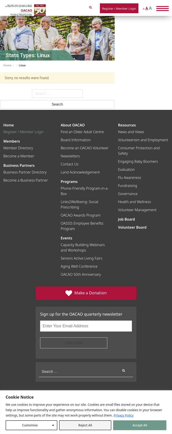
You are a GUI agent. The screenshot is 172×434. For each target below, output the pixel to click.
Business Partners (19, 165)
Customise (30, 425)
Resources (127, 125)
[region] (86, 412)
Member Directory (18, 147)
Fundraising (127, 185)
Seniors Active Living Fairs (81, 258)
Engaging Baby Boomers (138, 161)
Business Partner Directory (25, 172)
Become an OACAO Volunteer (84, 147)
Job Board (126, 219)
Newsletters (70, 156)
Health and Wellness (134, 201)
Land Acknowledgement (80, 172)
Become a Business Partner (25, 180)
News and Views (131, 131)
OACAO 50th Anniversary (81, 274)
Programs (69, 181)
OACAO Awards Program (81, 215)
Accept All (139, 425)
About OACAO (73, 125)
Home (7, 65)
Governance (128, 193)
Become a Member (18, 156)
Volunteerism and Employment (143, 139)
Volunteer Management (137, 209)
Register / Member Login (119, 9)
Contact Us (69, 164)
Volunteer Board (132, 227)
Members (11, 141)
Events (66, 238)
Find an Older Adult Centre (82, 131)
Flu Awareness (129, 177)
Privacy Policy (123, 415)
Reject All (85, 425)
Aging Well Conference (79, 266)
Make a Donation (86, 293)
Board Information (76, 139)
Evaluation (126, 169)
